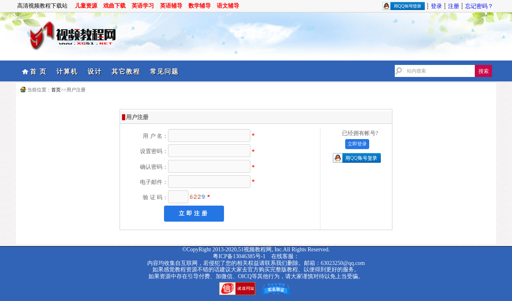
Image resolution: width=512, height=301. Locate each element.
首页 (56, 90)
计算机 (67, 71)
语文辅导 (228, 6)
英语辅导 (171, 6)
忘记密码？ (479, 6)
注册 (453, 6)
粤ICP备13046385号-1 (239, 256)
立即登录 (357, 144)
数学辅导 (199, 6)
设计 (95, 71)
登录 (436, 6)
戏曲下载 (114, 6)
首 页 (38, 71)
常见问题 (164, 71)
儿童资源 (86, 6)
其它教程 (126, 71)
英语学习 (143, 6)
